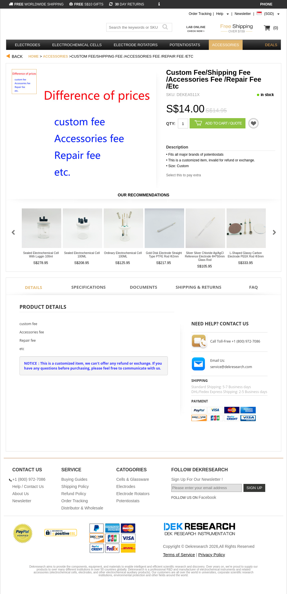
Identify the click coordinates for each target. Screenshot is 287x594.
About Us (20, 493)
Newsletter (243, 14)
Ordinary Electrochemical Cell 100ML (123, 254)
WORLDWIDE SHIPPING (36, 4)
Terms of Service (179, 554)
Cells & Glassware (132, 479)
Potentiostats (185, 45)
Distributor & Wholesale (82, 508)
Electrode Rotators (136, 45)
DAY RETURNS (126, 4)
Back (17, 56)
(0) (275, 28)
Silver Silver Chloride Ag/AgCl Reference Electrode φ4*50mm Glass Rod (205, 256)
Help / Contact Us (28, 486)
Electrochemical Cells (77, 45)
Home (33, 56)
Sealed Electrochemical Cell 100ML (82, 254)
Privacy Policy (211, 554)
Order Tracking (200, 14)
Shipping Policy (75, 486)
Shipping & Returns (198, 287)
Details (33, 287)
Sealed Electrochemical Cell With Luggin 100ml (41, 254)
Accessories (225, 45)
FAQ (253, 287)
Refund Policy (73, 493)
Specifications (88, 287)
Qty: (170, 123)
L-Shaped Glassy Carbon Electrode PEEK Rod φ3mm (246, 254)
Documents (143, 287)
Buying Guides (74, 479)
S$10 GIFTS (86, 4)
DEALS (271, 45)
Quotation (253, 123)
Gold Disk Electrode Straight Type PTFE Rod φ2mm (164, 254)
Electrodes (27, 45)
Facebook (207, 497)
